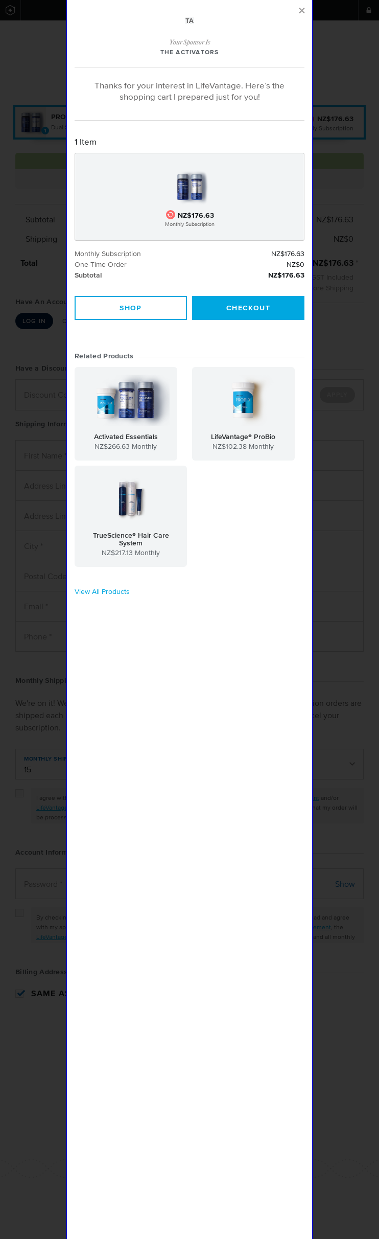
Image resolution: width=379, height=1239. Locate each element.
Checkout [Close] (248, 308)
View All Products (102, 591)
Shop (131, 308)
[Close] (302, 10)
